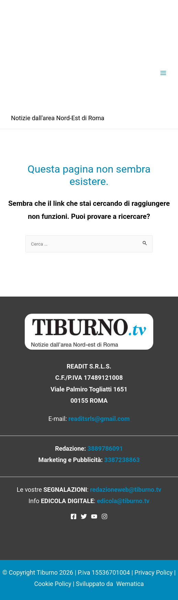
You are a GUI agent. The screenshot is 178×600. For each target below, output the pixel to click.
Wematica (130, 583)
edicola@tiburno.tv (123, 500)
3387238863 (122, 459)
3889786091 (105, 448)
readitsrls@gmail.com (99, 418)
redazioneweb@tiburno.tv (125, 489)
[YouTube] (94, 516)
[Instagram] (104, 516)
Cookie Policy (52, 583)
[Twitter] (84, 516)
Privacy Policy (153, 572)
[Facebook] (73, 516)
